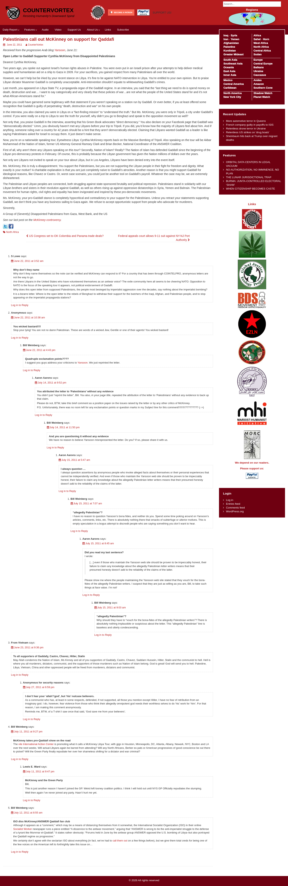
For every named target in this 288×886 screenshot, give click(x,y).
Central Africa (262, 50)
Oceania (228, 67)
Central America (233, 83)
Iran (225, 39)
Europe (258, 59)
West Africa (260, 43)
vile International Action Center (36, 744)
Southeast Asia (233, 63)
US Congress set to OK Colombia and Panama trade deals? (65, 235)
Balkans (258, 67)
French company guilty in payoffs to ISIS (250, 124)
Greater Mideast (233, 54)
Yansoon (59, 50)
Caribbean (229, 87)
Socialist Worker (22, 828)
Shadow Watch (262, 93)
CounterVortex (48, 10)
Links (108, 29)
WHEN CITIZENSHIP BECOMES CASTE (250, 188)
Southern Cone (262, 87)
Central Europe (262, 63)
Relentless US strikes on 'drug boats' (247, 132)
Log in (229, 500)
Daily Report (10, 29)
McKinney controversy (47, 220)
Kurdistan (229, 50)
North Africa (12, 232)
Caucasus (259, 75)
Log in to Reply (19, 305)
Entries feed (233, 503)
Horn (266, 39)
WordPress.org (235, 511)
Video (58, 29)
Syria (234, 35)
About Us (92, 29)
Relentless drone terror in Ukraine (246, 128)
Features (29, 29)
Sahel (256, 39)
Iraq (225, 35)
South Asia (230, 59)
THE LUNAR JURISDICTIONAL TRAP (248, 177)
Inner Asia (229, 75)
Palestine (229, 46)
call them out (120, 840)
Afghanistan (231, 43)
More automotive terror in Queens (246, 120)
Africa (257, 35)
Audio (45, 29)
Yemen (235, 39)
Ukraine (258, 71)
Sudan (257, 54)
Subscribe (123, 29)
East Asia (229, 71)
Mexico (227, 80)
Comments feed (235, 507)
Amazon (258, 83)
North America (232, 93)
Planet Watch (261, 96)
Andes (257, 80)
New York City (232, 96)
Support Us (74, 29)
